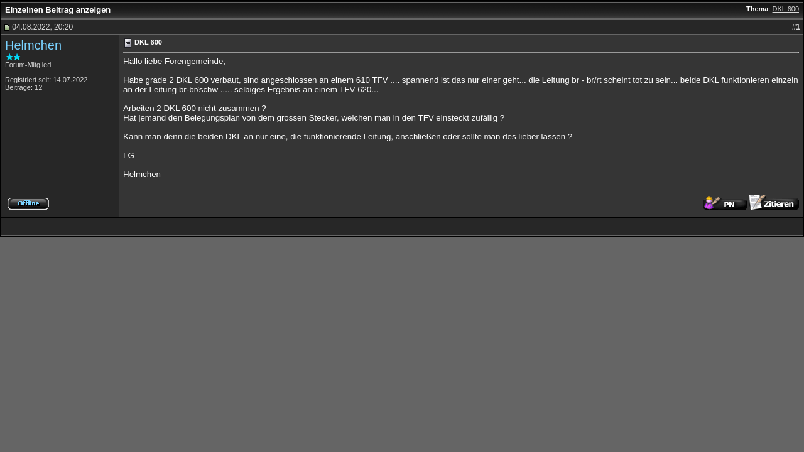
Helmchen (33, 45)
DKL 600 (786, 9)
